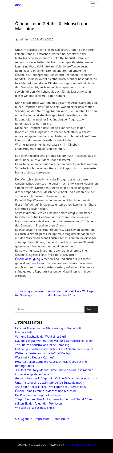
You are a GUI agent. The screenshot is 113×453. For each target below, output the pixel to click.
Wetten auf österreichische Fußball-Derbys (42, 353)
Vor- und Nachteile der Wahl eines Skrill (40, 336)
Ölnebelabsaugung (27, 259)
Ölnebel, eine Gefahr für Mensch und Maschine (46, 391)
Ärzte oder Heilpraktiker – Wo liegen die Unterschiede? (50, 387)
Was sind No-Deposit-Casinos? (34, 357)
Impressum (42, 419)
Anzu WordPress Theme (80, 445)
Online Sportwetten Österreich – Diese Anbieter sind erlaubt (54, 349)
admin (23, 39)
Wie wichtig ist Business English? (36, 408)
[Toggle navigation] (93, 4)
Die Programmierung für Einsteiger (38, 395)
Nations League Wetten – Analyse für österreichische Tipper (54, 341)
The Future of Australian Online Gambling (42, 345)
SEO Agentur (23, 419)
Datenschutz (61, 419)
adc (18, 4)
